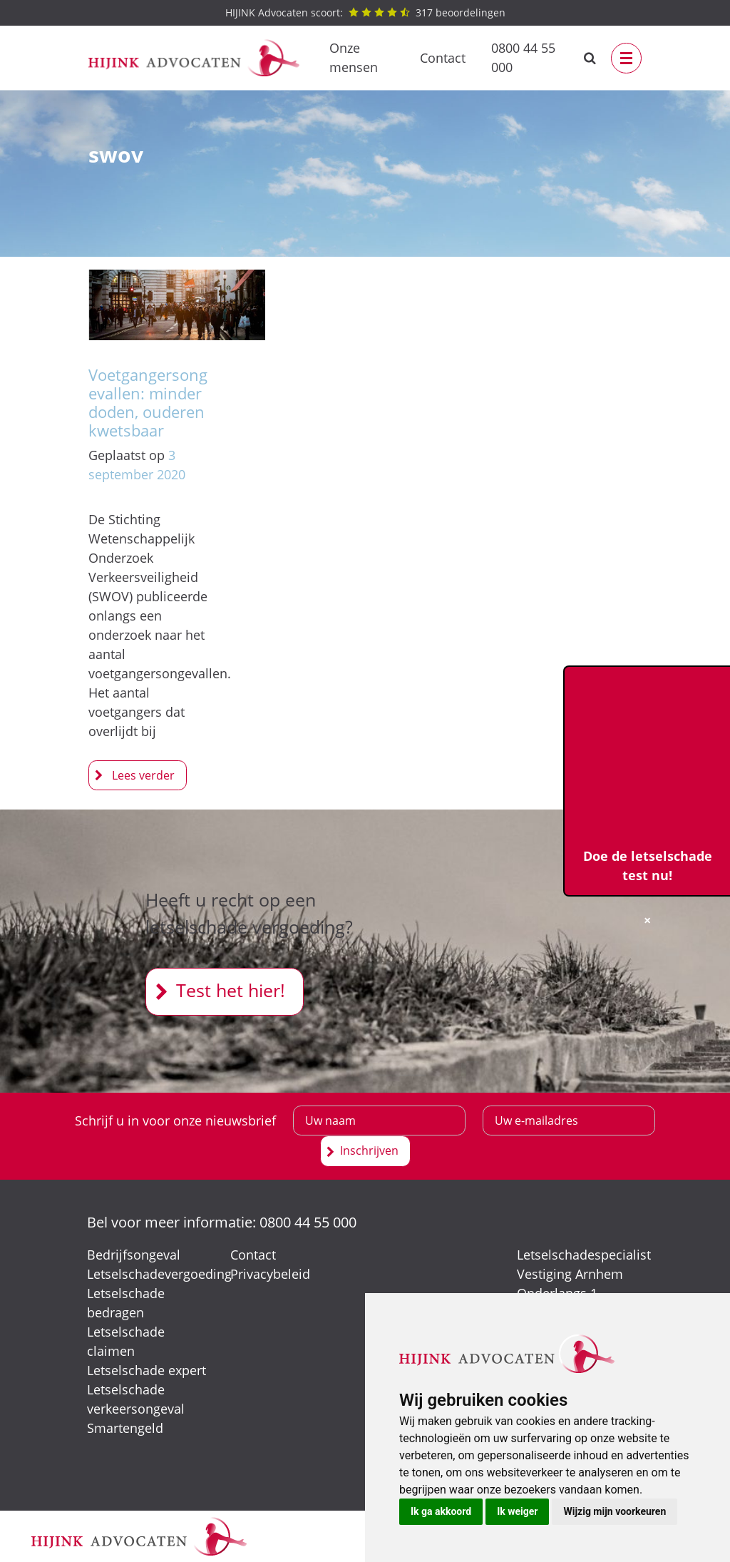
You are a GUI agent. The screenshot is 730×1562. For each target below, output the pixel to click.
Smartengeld (125, 1427)
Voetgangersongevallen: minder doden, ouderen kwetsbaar (147, 402)
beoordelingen (365, 12)
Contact (443, 57)
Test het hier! (230, 990)
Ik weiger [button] (517, 1511)
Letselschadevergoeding (159, 1273)
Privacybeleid (270, 1273)
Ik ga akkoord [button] (441, 1511)
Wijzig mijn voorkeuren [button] (614, 1511)
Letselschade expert (146, 1370)
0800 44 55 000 (523, 57)
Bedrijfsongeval (133, 1254)
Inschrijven (369, 1150)
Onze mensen (353, 57)
